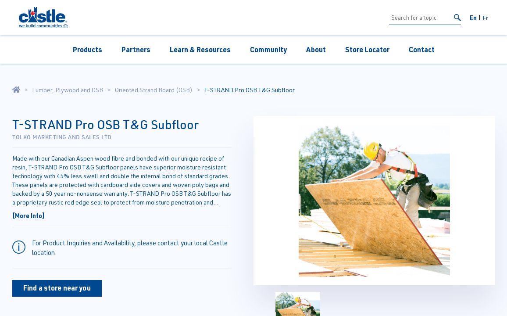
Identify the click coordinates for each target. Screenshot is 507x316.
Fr (485, 18)
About (316, 49)
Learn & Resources (200, 49)
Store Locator (367, 49)
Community (268, 49)
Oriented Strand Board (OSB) (154, 90)
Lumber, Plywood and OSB (67, 90)
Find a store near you (57, 287)
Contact (422, 49)
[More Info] (28, 215)
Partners (135, 49)
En (473, 18)
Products (87, 49)
